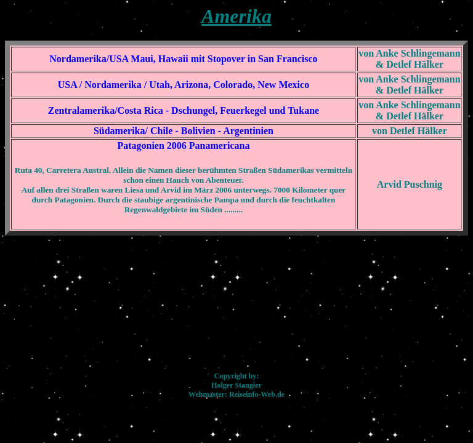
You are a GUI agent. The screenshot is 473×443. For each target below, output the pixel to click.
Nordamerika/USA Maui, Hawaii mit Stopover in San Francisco (183, 59)
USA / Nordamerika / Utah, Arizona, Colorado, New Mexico (183, 84)
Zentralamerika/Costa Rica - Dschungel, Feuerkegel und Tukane (183, 110)
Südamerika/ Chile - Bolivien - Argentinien (183, 131)
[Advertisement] (236, 299)
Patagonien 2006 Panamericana (183, 145)
